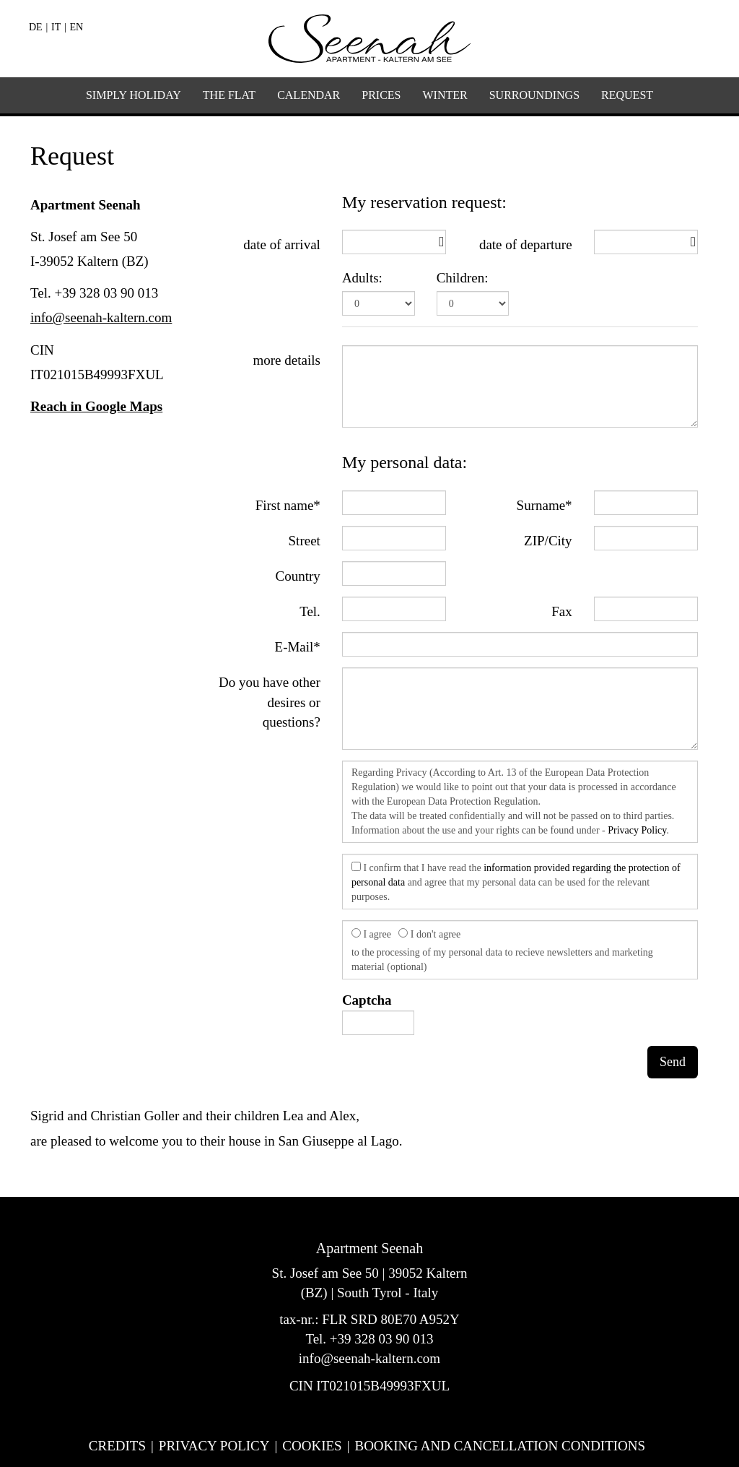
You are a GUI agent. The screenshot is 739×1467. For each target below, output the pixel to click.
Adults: (362, 277)
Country (298, 576)
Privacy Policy (637, 830)
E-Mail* (297, 646)
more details (286, 360)
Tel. (309, 611)
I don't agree (429, 934)
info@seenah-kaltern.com (101, 317)
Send (673, 1062)
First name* (287, 505)
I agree (371, 934)
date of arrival (281, 244)
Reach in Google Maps (96, 406)
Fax (561, 611)
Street (304, 540)
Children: (463, 277)
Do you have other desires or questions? (269, 702)
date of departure (525, 244)
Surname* (544, 505)
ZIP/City (548, 540)
